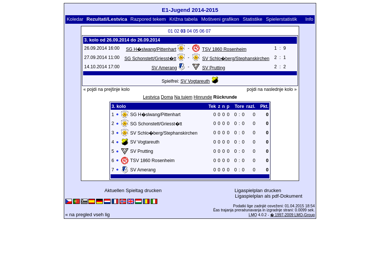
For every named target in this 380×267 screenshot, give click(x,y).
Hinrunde (203, 97)
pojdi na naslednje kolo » (272, 89)
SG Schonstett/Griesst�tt (150, 58)
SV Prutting (213, 67)
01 (170, 31)
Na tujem (183, 97)
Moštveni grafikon (220, 19)
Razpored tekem (148, 19)
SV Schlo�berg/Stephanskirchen (235, 58)
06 (201, 31)
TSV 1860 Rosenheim (224, 49)
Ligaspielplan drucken (258, 190)
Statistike (252, 19)
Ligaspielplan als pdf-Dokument (268, 196)
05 (195, 31)
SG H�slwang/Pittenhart (151, 49)
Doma (167, 97)
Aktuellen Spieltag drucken (133, 190)
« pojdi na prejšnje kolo (106, 89)
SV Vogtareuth (195, 81)
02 (176, 31)
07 (208, 31)
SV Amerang (164, 67)
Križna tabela (184, 19)
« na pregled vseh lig (87, 214)
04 (189, 31)
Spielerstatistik (281, 19)
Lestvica (151, 97)
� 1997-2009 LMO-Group (292, 215)
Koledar (75, 19)
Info (309, 19)
